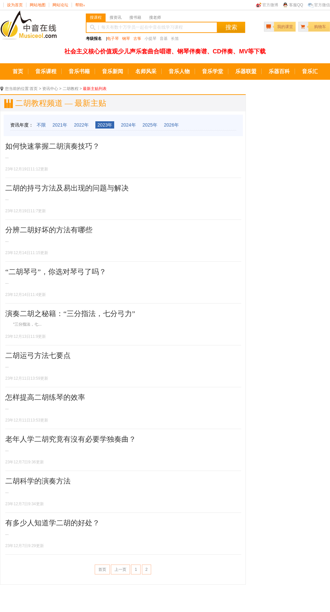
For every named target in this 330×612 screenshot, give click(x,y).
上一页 (120, 569)
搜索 (231, 27)
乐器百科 (279, 71)
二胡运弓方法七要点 (38, 355)
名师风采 (145, 71)
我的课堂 (285, 26)
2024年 (128, 125)
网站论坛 (60, 5)
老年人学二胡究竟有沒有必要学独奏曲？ (70, 439)
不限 (41, 125)
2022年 (81, 125)
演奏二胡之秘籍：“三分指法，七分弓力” (70, 313)
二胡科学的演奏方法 (38, 481)
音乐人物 (179, 71)
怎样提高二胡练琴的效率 (45, 397)
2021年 (59, 125)
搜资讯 (115, 17)
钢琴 (126, 38)
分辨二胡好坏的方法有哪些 (48, 230)
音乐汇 (310, 71)
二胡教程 (71, 88)
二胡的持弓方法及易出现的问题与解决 (67, 188)
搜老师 (155, 17)
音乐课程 (45, 71)
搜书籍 (135, 17)
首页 (18, 71)
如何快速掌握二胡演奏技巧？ (52, 146)
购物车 (320, 26)
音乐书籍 (79, 71)
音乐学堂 (212, 71)
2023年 (104, 125)
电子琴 (113, 38)
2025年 (150, 125)
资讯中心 (50, 88)
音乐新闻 (112, 71)
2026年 (171, 125)
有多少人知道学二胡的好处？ (52, 523)
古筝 (137, 38)
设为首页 (15, 5)
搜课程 (96, 17)
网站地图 (38, 5)
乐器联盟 (245, 71)
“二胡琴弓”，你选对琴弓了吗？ (55, 272)
